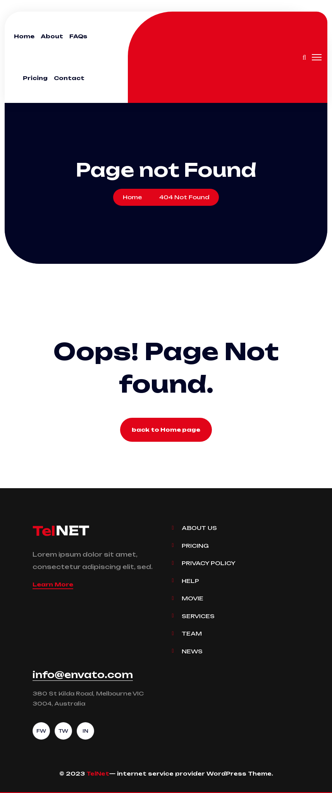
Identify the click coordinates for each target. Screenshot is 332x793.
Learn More (53, 584)
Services (198, 616)
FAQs (78, 36)
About (52, 36)
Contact (69, 78)
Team (192, 633)
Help (190, 581)
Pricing (35, 78)
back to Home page (166, 429)
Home (24, 36)
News (192, 651)
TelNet (97, 773)
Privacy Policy (209, 563)
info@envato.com (83, 674)
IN (85, 731)
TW (63, 731)
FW (41, 731)
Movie (192, 598)
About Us (199, 528)
